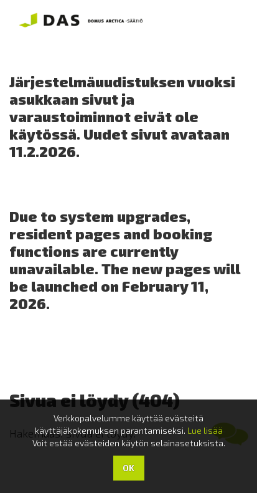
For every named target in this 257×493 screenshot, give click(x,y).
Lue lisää (205, 430)
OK (128, 467)
